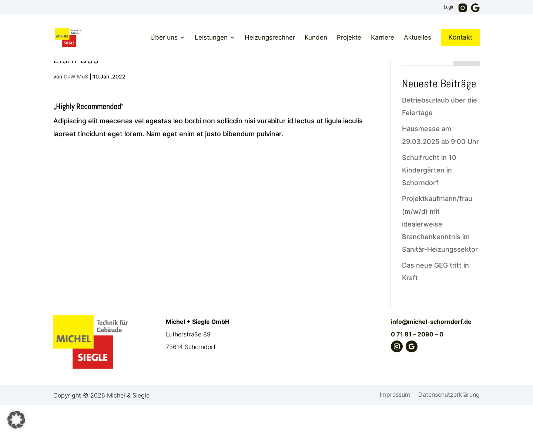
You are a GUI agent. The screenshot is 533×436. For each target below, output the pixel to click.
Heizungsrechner (270, 37)
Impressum (395, 426)
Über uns (164, 37)
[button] (16, 419)
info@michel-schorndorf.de (431, 352)
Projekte (349, 37)
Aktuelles (417, 37)
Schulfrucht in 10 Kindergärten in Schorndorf (429, 200)
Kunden (316, 37)
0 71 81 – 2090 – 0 (417, 365)
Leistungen (211, 37)
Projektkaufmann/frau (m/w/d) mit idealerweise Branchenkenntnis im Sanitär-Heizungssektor (440, 254)
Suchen (466, 89)
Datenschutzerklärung (449, 426)
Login (449, 7)
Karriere (382, 37)
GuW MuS (76, 107)
